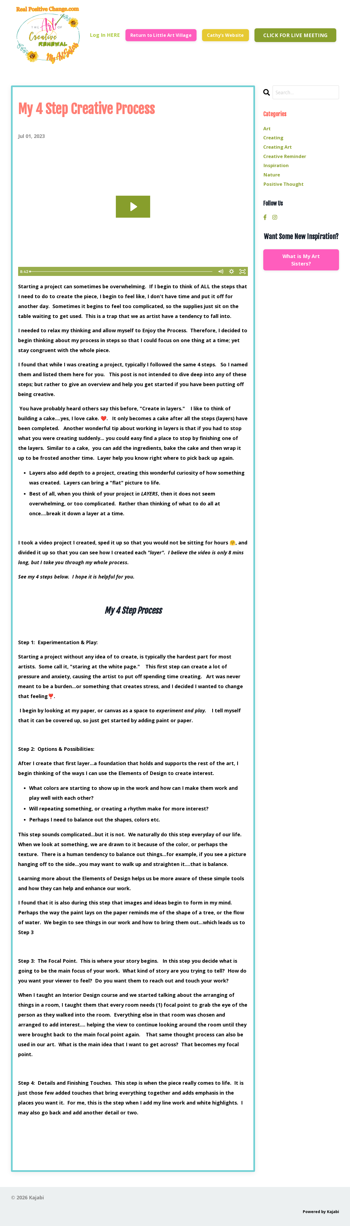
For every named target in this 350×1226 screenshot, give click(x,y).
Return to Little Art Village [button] (161, 35)
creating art (278, 148)
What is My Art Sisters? (301, 264)
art (267, 128)
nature (272, 178)
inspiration (276, 168)
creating (274, 138)
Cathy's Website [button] (225, 35)
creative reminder (286, 158)
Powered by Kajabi (321, 1211)
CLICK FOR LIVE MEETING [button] (295, 35)
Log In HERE (104, 35)
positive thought (284, 188)
